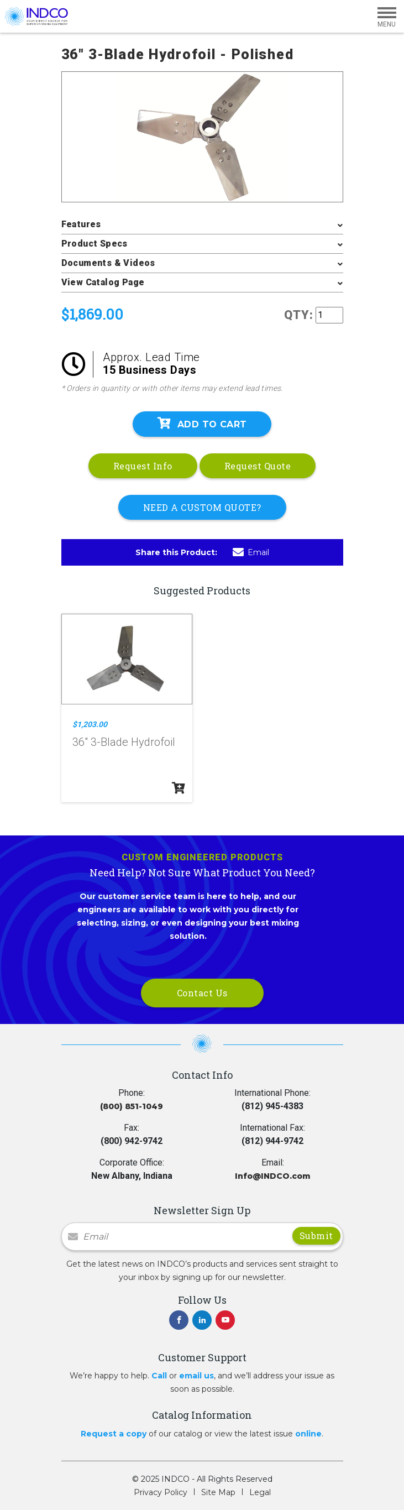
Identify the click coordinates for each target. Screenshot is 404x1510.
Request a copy (113, 1434)
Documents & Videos (108, 263)
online (308, 1434)
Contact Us (202, 993)
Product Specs (94, 243)
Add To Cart (202, 423)
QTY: (298, 315)
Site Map (218, 1492)
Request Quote (257, 466)
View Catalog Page (103, 282)
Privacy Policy (160, 1492)
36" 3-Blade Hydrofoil (123, 742)
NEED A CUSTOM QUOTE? (202, 507)
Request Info (142, 466)
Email (251, 552)
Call (159, 1376)
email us (196, 1376)
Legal (260, 1492)
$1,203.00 (89, 724)
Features (81, 224)
